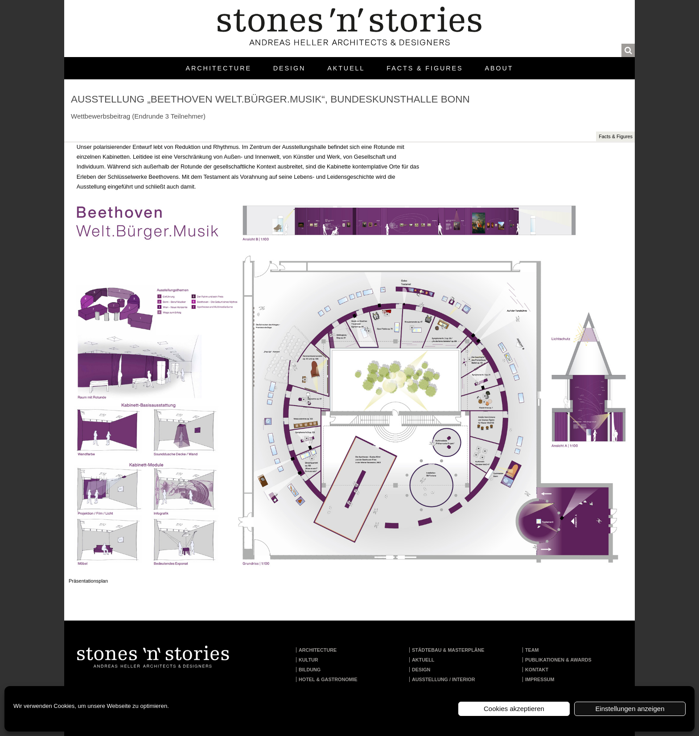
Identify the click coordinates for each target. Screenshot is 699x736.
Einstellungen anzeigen (629, 708)
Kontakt (536, 669)
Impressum (539, 679)
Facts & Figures (425, 68)
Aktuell (346, 68)
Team (532, 650)
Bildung (310, 669)
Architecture (218, 68)
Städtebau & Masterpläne (448, 650)
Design (289, 68)
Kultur (308, 659)
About (499, 68)
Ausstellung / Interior (443, 679)
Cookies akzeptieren (514, 708)
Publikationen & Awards (558, 659)
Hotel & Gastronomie (328, 679)
